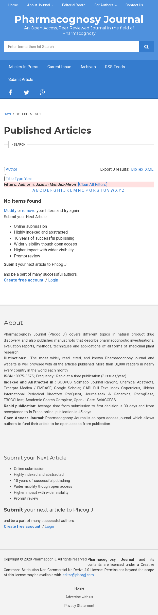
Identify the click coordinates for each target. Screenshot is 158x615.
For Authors (104, 5)
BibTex (137, 169)
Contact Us (134, 5)
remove (29, 210)
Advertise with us (79, 597)
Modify (10, 210)
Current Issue (59, 66)
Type (19, 178)
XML (149, 169)
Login (53, 280)
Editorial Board (73, 5)
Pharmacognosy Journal (79, 19)
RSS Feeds (115, 66)
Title (10, 178)
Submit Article (20, 79)
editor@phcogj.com (78, 575)
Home (13, 5)
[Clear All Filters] (92, 184)
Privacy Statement (79, 605)
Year (28, 178)
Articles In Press (23, 66)
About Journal (38, 5)
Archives (88, 66)
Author (11, 169)
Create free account (23, 280)
